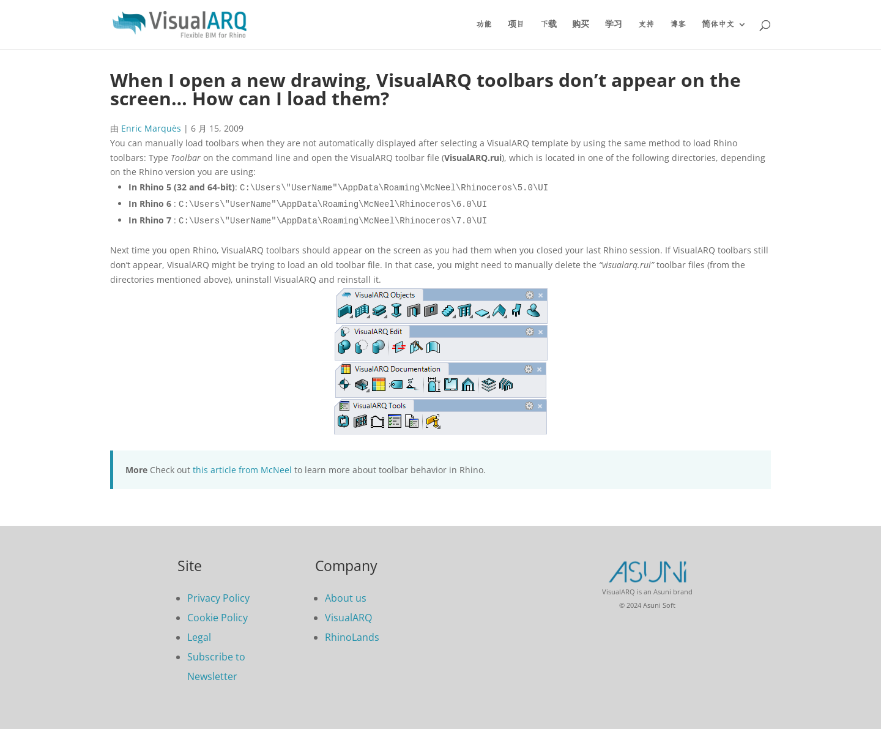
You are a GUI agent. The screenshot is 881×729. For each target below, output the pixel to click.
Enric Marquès (151, 128)
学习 (613, 24)
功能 (484, 24)
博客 (678, 24)
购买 (580, 24)
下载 (548, 24)
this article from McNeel (242, 470)
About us (345, 598)
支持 (646, 24)
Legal (199, 637)
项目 (516, 24)
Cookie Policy (217, 617)
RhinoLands (352, 637)
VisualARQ (348, 617)
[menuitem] (724, 34)
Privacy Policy (218, 598)
